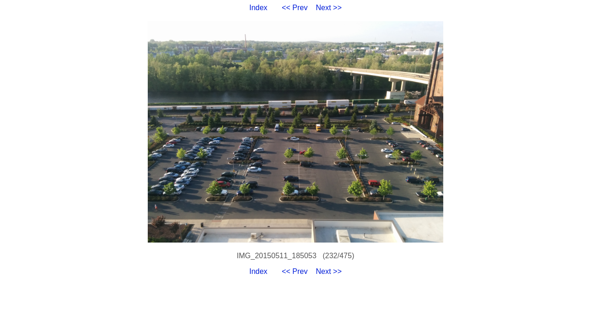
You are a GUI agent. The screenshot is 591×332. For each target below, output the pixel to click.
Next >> (329, 8)
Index (258, 8)
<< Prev (295, 8)
